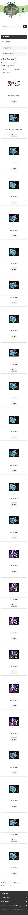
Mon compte (5, 902)
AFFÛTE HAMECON (14, 96)
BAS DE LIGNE (14, 163)
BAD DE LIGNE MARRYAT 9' (14, 129)
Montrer (3, 65)
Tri (1, 62)
